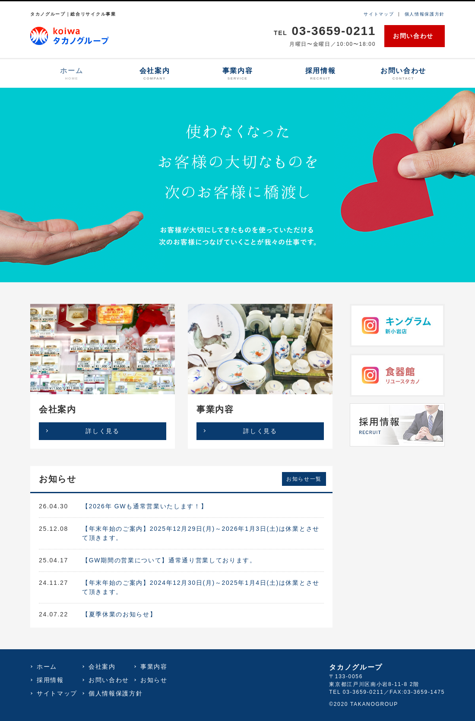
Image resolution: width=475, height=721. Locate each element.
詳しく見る (102, 430)
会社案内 (154, 74)
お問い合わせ (413, 35)
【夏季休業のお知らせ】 (119, 614)
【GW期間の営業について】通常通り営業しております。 (169, 560)
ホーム (71, 74)
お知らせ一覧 (304, 479)
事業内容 (237, 74)
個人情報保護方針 (425, 14)
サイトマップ (379, 14)
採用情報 (320, 74)
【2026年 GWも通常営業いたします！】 (144, 506)
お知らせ (154, 679)
